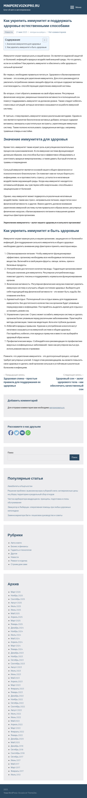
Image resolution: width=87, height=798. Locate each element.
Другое (14, 553)
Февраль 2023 (17, 688)
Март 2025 (15, 620)
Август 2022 (16, 710)
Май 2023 (15, 678)
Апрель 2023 (17, 681)
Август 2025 (16, 602)
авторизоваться (57, 407)
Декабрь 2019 (17, 746)
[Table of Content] (45, 40)
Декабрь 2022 (17, 696)
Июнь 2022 (16, 717)
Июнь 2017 (15, 760)
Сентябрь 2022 (18, 706)
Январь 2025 (17, 624)
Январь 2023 (17, 692)
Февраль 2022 (17, 731)
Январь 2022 (17, 735)
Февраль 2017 (17, 771)
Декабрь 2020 (17, 738)
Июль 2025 (16, 606)
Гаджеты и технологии (21, 550)
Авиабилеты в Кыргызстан (20, 486)
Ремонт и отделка (19, 560)
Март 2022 (16, 728)
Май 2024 (15, 638)
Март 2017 (15, 767)
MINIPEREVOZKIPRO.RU (22, 5)
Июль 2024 (16, 635)
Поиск (10, 452)
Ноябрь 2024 (17, 631)
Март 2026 (15, 592)
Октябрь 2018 (17, 749)
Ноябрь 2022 (17, 699)
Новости (9, 32)
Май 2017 (15, 764)
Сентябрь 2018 (17, 753)
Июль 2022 (16, 713)
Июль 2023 (16, 670)
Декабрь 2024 (17, 627)
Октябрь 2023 (17, 660)
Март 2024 (16, 645)
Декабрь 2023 (17, 653)
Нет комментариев (57, 32)
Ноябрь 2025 (17, 595)
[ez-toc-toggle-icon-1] (43, 40)
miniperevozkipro (38, 32)
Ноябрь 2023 (17, 656)
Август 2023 (16, 667)
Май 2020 (15, 742)
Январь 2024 (17, 649)
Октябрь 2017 (17, 756)
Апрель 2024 (17, 642)
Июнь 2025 (16, 610)
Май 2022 (15, 721)
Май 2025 (15, 613)
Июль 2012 (16, 774)
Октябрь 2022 (17, 703)
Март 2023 (15, 685)
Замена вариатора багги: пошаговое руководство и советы (35, 515)
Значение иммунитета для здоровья (24, 44)
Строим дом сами (19, 564)
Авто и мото (16, 543)
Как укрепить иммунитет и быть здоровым (26, 47)
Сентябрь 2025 (18, 599)
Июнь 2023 (16, 674)
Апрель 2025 (17, 617)
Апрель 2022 (17, 724)
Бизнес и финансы (19, 546)
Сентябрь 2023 (18, 663)
